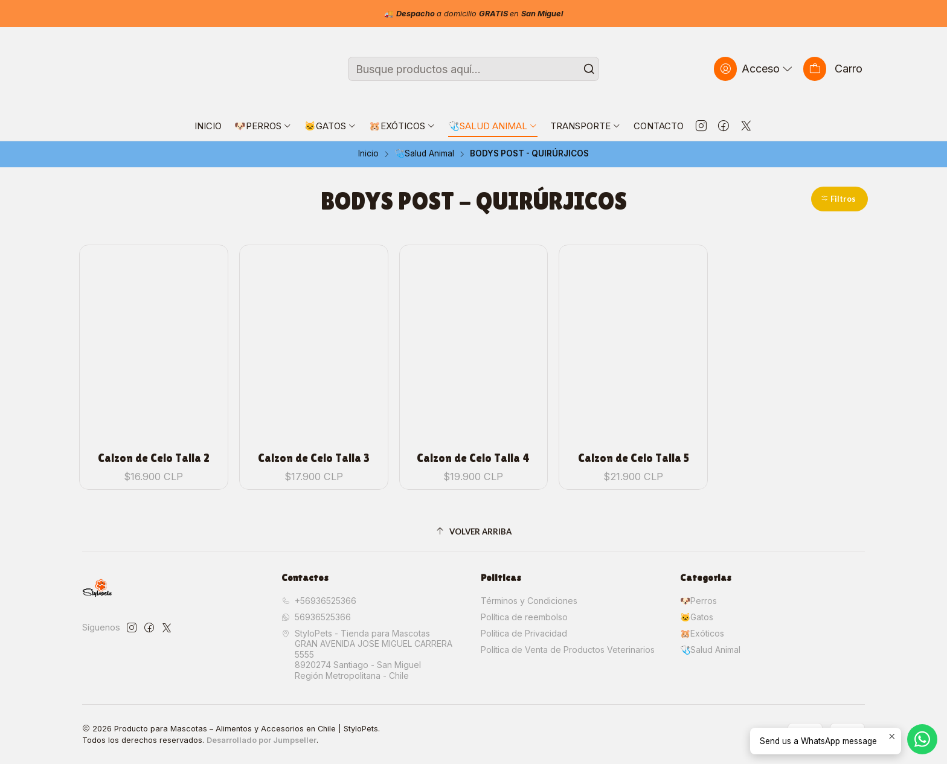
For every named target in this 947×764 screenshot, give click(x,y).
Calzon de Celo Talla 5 (633, 458)
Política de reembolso (524, 617)
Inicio (368, 154)
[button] (839, 199)
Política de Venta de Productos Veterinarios (568, 649)
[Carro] (833, 68)
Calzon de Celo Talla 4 (473, 458)
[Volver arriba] (473, 532)
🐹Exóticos (702, 633)
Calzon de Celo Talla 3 (314, 458)
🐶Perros (698, 600)
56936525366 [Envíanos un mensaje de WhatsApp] (316, 617)
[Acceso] (754, 68)
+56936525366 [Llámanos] (318, 600)
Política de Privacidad (524, 633)
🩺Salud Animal (424, 154)
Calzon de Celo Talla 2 (154, 458)
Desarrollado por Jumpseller (261, 740)
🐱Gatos (696, 617)
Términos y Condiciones (529, 600)
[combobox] (473, 69)
